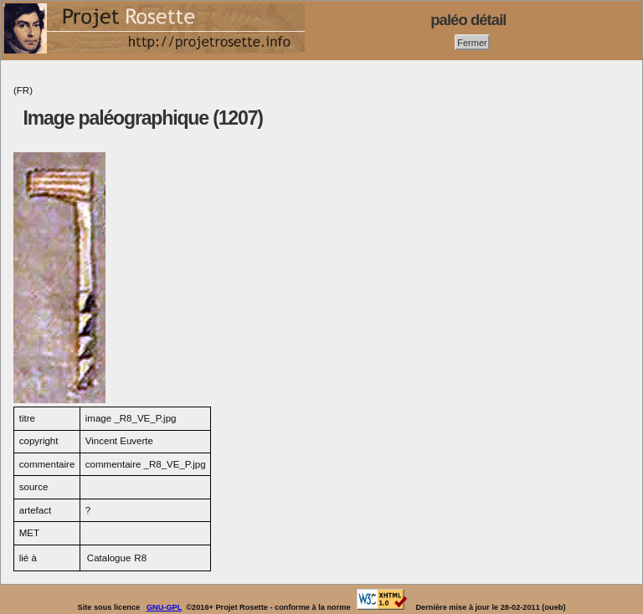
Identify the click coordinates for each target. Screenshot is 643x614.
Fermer (472, 42)
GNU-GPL (164, 607)
